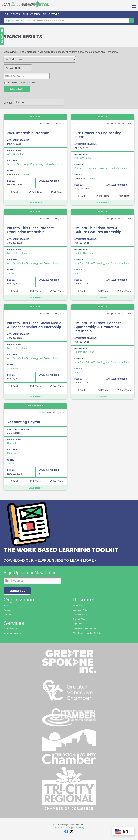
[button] (134, 5)
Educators (54, 14)
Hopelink (12, 443)
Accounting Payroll (23, 422)
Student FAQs (79, 620)
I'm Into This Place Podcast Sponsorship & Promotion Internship (97, 327)
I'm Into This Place (17, 253)
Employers (33, 14)
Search (17, 89)
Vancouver (13, 369)
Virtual (10, 274)
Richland (25, 175)
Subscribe (17, 591)
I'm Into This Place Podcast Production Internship (30, 230)
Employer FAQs (80, 615)
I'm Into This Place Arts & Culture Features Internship (97, 230)
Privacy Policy (78, 828)
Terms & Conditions (62, 828)
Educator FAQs (80, 610)
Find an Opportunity (13, 634)
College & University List (84, 629)
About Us (8, 606)
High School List (80, 624)
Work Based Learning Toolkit (86, 634)
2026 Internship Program (28, 133)
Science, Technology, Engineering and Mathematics (34, 164)
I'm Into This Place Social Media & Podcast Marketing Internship (34, 325)
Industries (77, 606)
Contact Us (9, 615)
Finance (11, 453)
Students (13, 14)
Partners (8, 610)
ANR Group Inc (15, 154)
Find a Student (11, 629)
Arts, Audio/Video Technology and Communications (34, 263)
